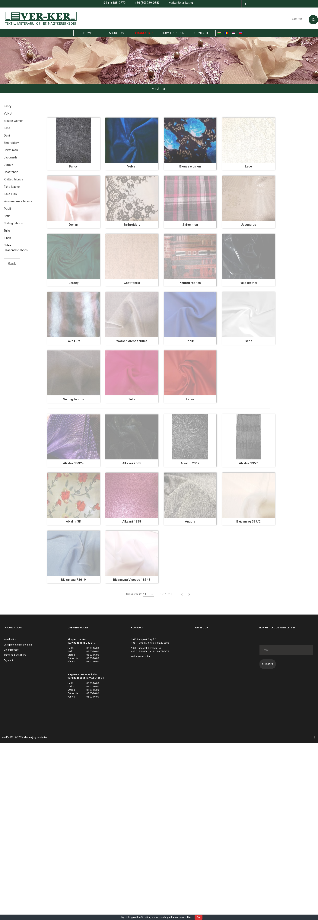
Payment (8, 662)
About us (116, 35)
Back (12, 266)
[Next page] (189, 596)
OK (198, 917)
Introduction (10, 642)
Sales (7, 248)
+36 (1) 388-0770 (114, 3)
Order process (11, 652)
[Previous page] (182, 596)
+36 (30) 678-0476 (159, 654)
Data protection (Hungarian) (18, 647)
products (143, 35)
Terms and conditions (15, 657)
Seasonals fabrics (16, 252)
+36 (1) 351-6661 (140, 654)
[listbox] (148, 597)
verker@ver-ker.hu (181, 3)
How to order (173, 35)
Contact (201, 35)
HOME (87, 35)
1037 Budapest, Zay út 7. (144, 642)
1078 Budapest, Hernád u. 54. (146, 650)
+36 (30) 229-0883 (147, 3)
